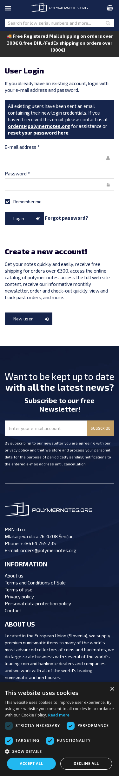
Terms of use (18, 589)
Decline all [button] (86, 763)
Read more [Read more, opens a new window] (58, 715)
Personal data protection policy (38, 603)
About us (14, 575)
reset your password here (38, 133)
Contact (13, 610)
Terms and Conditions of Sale (35, 582)
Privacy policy (19, 596)
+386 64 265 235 (38, 543)
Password (17, 173)
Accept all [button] (31, 763)
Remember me (23, 201)
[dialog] (59, 729)
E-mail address (22, 147)
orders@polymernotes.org (39, 126)
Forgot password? (66, 217)
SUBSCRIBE (100, 428)
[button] (59, 751)
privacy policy (17, 450)
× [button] (111, 689)
